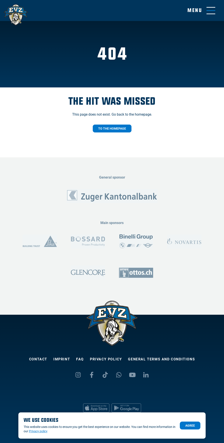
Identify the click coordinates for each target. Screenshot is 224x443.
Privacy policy (106, 359)
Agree (190, 425)
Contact (38, 359)
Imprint (61, 359)
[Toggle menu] (201, 10)
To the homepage (112, 128)
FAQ (80, 359)
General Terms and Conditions (161, 359)
